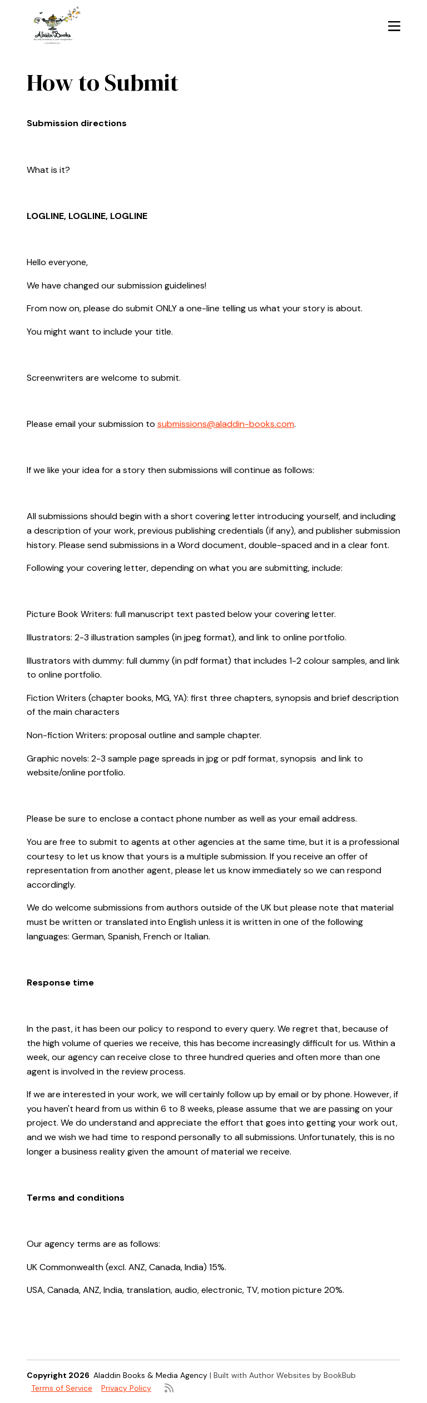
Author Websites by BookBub (302, 1375)
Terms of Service (61, 1388)
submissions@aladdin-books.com (225, 424)
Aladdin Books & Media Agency (150, 1375)
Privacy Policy (126, 1388)
